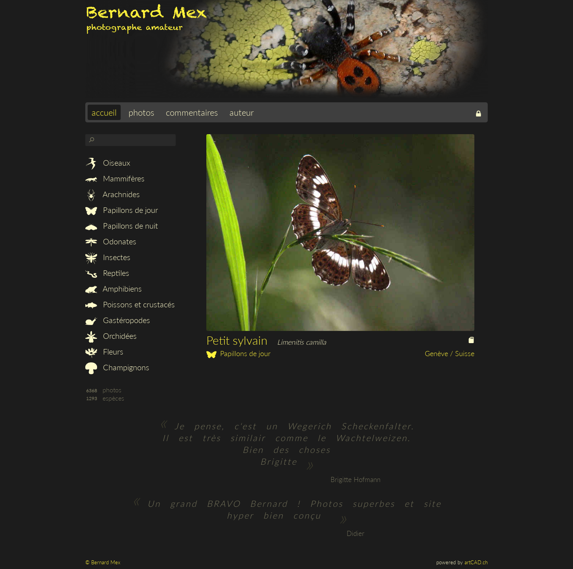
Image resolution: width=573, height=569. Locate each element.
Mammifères (115, 178)
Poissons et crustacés (130, 304)
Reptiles (107, 272)
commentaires (192, 112)
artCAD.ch (476, 562)
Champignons (117, 367)
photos (141, 112)
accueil (104, 112)
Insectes (107, 257)
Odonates (110, 241)
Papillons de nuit (121, 225)
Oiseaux (107, 162)
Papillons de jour (121, 209)
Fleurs (104, 351)
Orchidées (111, 335)
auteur (242, 112)
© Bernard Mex (102, 562)
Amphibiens (113, 288)
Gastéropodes (117, 320)
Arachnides (112, 194)
